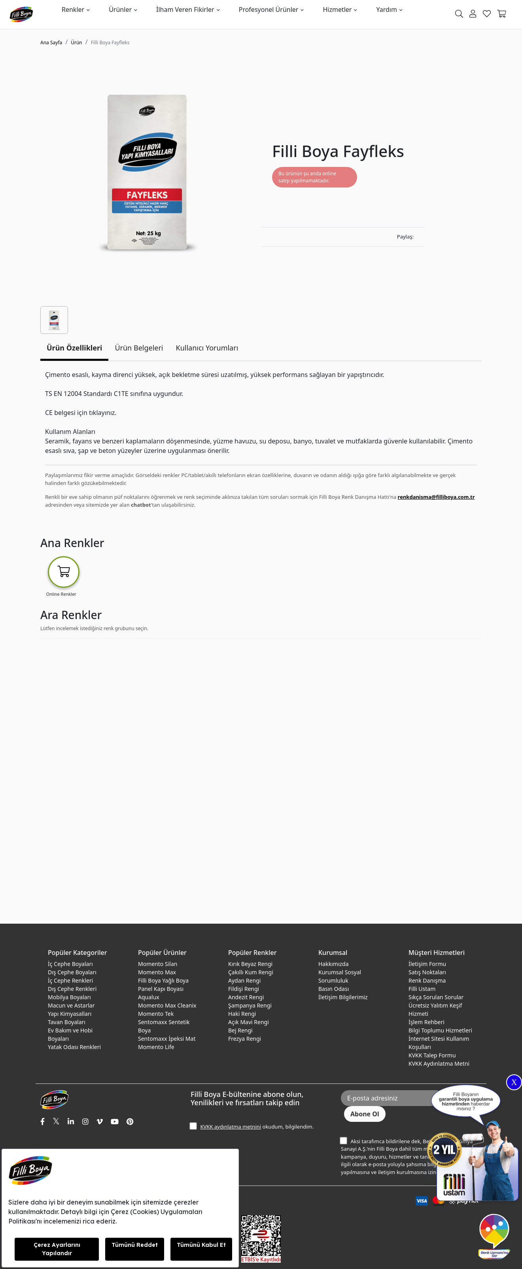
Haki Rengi (242, 1013)
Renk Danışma (427, 980)
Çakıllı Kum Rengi (250, 972)
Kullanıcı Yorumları (207, 347)
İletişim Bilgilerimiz (343, 997)
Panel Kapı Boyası (160, 988)
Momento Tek (156, 1013)
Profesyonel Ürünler (269, 9)
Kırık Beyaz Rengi (250, 964)
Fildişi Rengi (243, 988)
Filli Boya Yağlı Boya (163, 980)
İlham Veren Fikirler (185, 9)
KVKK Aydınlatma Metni (439, 1063)
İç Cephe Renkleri (70, 980)
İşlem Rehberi (426, 1022)
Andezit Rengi (246, 997)
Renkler (73, 9)
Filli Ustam (422, 988)
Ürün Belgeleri (139, 347)
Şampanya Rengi (250, 1005)
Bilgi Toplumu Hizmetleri (440, 1030)
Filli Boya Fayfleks (110, 42)
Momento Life (156, 1047)
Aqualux (148, 997)
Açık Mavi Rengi (248, 1022)
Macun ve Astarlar (71, 1005)
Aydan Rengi (244, 980)
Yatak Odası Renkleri (74, 1047)
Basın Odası (333, 988)
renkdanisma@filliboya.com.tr (436, 496)
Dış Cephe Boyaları (72, 972)
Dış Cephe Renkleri (72, 988)
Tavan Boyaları (66, 1022)
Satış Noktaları (427, 972)
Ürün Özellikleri (74, 347)
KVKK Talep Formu (432, 1055)
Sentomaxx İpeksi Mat (166, 1038)
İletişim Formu (427, 964)
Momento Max (157, 972)
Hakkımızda (333, 964)
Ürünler (120, 9)
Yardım (386, 9)
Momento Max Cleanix (167, 1005)
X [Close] (514, 1082)
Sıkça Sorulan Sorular (436, 997)
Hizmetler (337, 9)
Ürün (76, 42)
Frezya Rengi (244, 1038)
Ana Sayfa (51, 42)
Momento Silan (157, 964)
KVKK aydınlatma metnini (230, 1126)
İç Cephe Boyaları (70, 964)
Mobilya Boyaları (69, 997)
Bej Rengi (240, 1030)
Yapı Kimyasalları (69, 1013)
